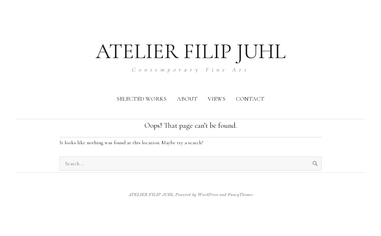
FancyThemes (240, 195)
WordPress (208, 195)
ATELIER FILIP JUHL (191, 51)
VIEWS (216, 98)
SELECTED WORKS (141, 98)
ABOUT (187, 98)
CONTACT (250, 98)
